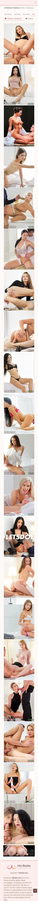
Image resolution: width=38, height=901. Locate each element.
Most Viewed (26, 14)
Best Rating (17, 14)
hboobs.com (23, 873)
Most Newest (8, 14)
